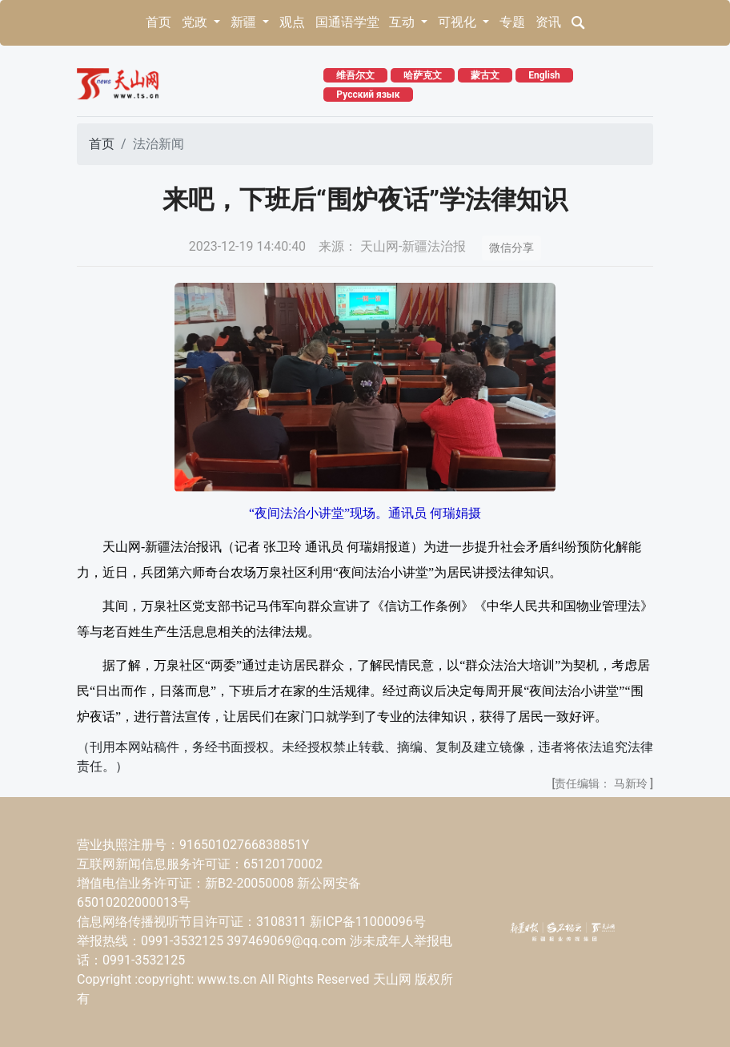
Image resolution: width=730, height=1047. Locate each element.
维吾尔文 (355, 75)
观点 (292, 22)
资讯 (548, 22)
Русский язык (367, 94)
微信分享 (511, 247)
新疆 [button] (245, 22)
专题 (512, 22)
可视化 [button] (458, 22)
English (544, 75)
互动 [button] (403, 22)
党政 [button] (196, 22)
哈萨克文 (422, 75)
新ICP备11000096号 (368, 921)
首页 (158, 22)
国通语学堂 (347, 22)
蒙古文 (485, 75)
